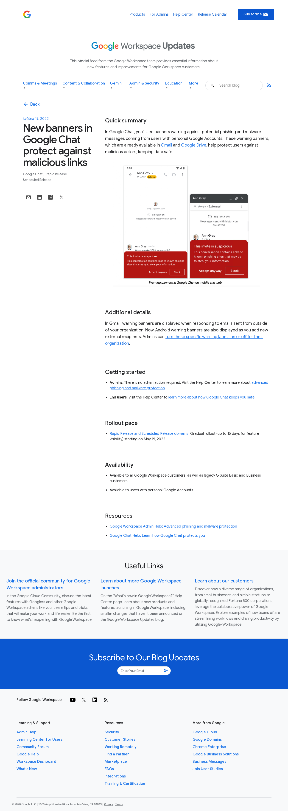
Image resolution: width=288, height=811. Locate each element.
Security (112, 732)
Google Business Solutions (216, 754)
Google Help (28, 754)
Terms (119, 804)
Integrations (115, 776)
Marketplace (116, 761)
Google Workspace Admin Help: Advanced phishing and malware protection (173, 526)
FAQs (109, 769)
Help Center (183, 14)
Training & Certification (125, 783)
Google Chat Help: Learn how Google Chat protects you (157, 535)
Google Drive (193, 145)
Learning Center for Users (39, 739)
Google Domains (207, 739)
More (193, 85)
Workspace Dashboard (36, 761)
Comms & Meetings (40, 85)
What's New (27, 769)
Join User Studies (208, 769)
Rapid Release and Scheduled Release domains (149, 433)
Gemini (116, 85)
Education (173, 85)
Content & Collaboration (83, 85)
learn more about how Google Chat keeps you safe (211, 397)
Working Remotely (121, 747)
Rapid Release (56, 174)
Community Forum (33, 747)
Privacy (108, 804)
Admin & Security (144, 85)
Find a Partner (117, 754)
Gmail (166, 145)
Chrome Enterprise (209, 747)
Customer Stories (120, 739)
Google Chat (33, 174)
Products (137, 14)
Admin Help (26, 732)
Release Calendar (212, 14)
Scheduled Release (37, 180)
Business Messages (209, 761)
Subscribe (255, 14)
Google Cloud (205, 732)
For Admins (159, 14)
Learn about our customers (224, 581)
